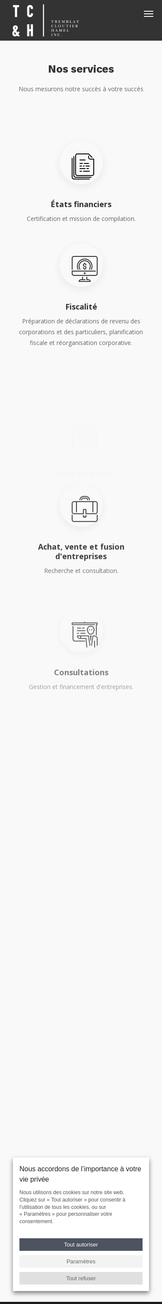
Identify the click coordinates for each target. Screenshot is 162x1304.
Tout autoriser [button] (81, 1244)
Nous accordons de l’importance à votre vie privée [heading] (80, 1174)
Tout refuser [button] (81, 1278)
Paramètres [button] (81, 1261)
